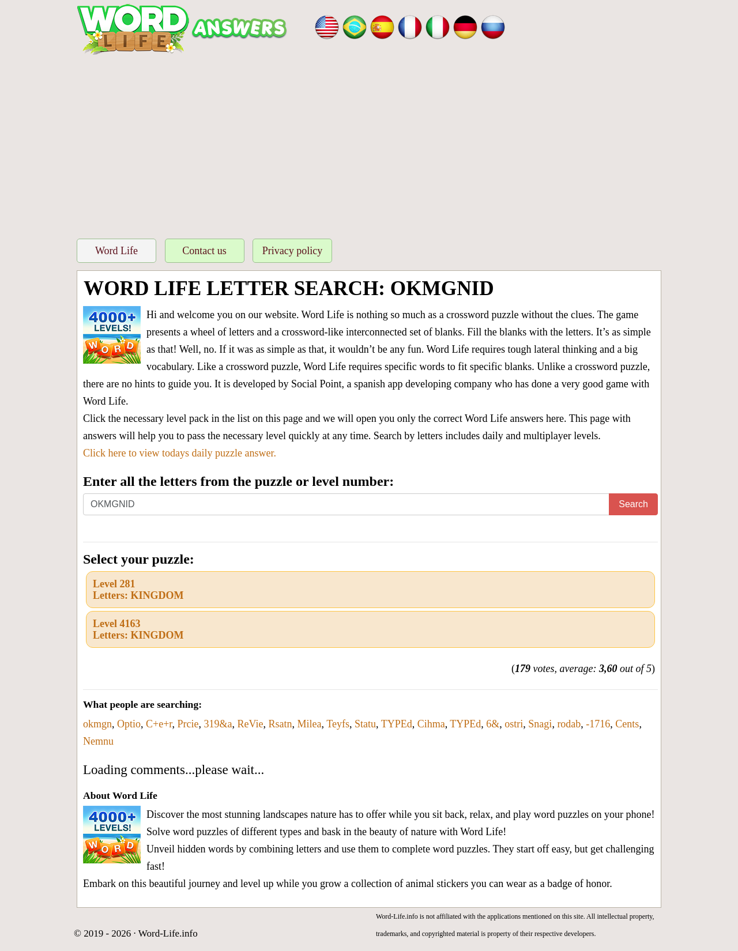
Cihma (431, 724)
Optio (129, 724)
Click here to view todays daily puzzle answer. (179, 453)
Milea (310, 724)
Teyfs (337, 724)
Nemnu (98, 741)
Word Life (116, 250)
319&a (218, 724)
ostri (513, 724)
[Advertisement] (369, 143)
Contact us (204, 250)
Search (633, 504)
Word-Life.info (168, 933)
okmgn (97, 724)
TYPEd (396, 724)
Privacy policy (292, 250)
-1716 (598, 724)
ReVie (250, 724)
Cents (627, 724)
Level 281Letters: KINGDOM (138, 589)
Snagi (540, 724)
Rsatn (280, 724)
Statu (365, 724)
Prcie (188, 724)
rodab (569, 724)
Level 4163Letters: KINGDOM (138, 629)
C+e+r (159, 724)
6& (492, 724)
